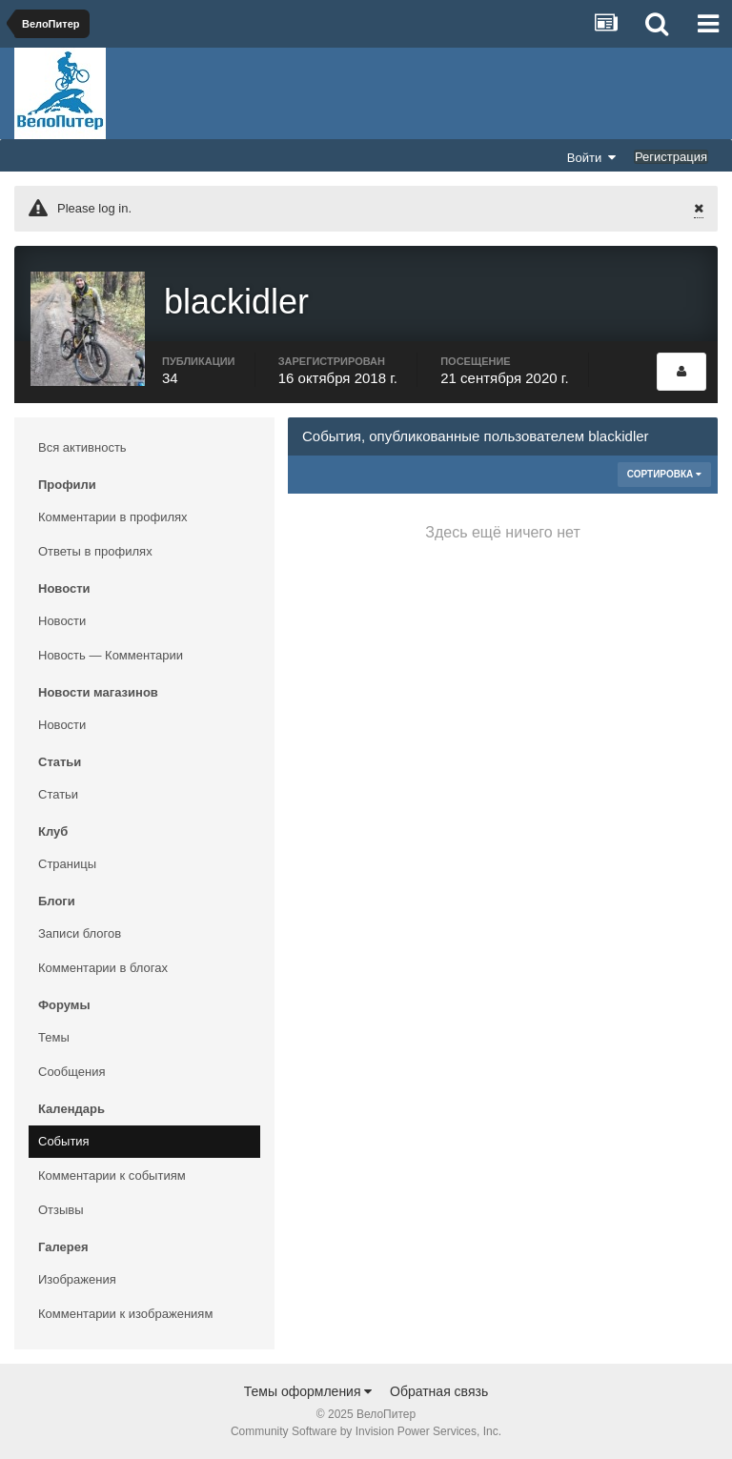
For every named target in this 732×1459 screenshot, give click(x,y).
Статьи (58, 794)
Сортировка (664, 474)
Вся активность (82, 447)
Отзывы (61, 1210)
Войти (592, 157)
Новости (62, 621)
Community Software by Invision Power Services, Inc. (366, 1431)
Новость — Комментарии (110, 655)
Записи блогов (79, 933)
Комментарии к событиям (112, 1175)
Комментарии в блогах (103, 968)
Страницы (67, 864)
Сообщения (72, 1071)
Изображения (77, 1279)
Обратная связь (439, 1391)
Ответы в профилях (95, 551)
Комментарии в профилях (113, 517)
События (64, 1141)
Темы (54, 1037)
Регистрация (671, 157)
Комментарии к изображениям (125, 1314)
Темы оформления (308, 1391)
